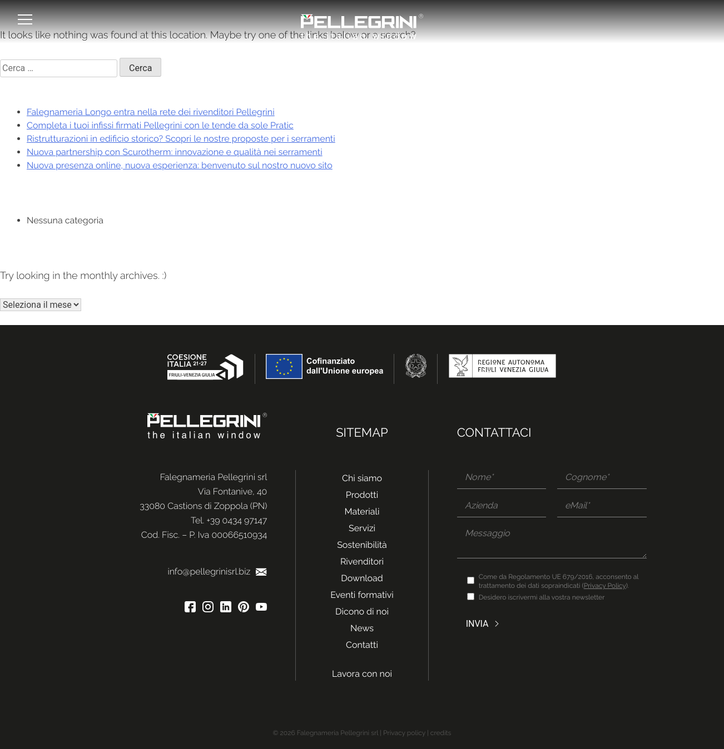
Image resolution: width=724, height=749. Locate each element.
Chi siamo (362, 478)
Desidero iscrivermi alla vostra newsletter (542, 597)
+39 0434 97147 (236, 520)
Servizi (362, 528)
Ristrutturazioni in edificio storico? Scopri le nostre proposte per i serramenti (181, 138)
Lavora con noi (362, 673)
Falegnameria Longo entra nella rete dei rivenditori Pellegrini (151, 112)
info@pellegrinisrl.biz (217, 571)
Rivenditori (362, 561)
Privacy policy (404, 733)
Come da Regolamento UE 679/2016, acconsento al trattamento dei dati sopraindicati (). (559, 581)
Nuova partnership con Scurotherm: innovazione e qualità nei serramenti (175, 152)
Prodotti (362, 495)
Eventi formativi (362, 595)
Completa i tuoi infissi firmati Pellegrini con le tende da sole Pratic (160, 125)
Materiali (362, 511)
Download (362, 578)
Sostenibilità (362, 545)
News (362, 628)
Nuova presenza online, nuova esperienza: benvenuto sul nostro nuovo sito (180, 165)
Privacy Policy (605, 586)
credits (441, 733)
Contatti (362, 645)
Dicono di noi (362, 611)
